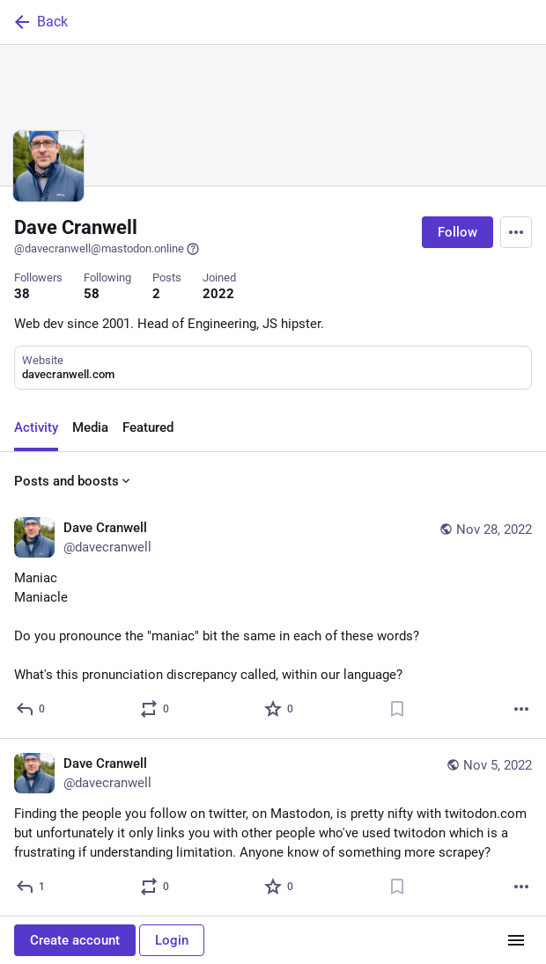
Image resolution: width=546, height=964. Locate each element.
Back (39, 22)
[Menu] (516, 232)
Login (171, 940)
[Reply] (31, 708)
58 (92, 294)
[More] (521, 708)
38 (22, 294)
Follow (457, 232)
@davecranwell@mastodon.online (107, 249)
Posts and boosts (73, 481)
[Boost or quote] (155, 708)
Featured (147, 427)
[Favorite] (279, 708)
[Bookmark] (397, 708)
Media (90, 427)
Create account (75, 940)
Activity (36, 427)
